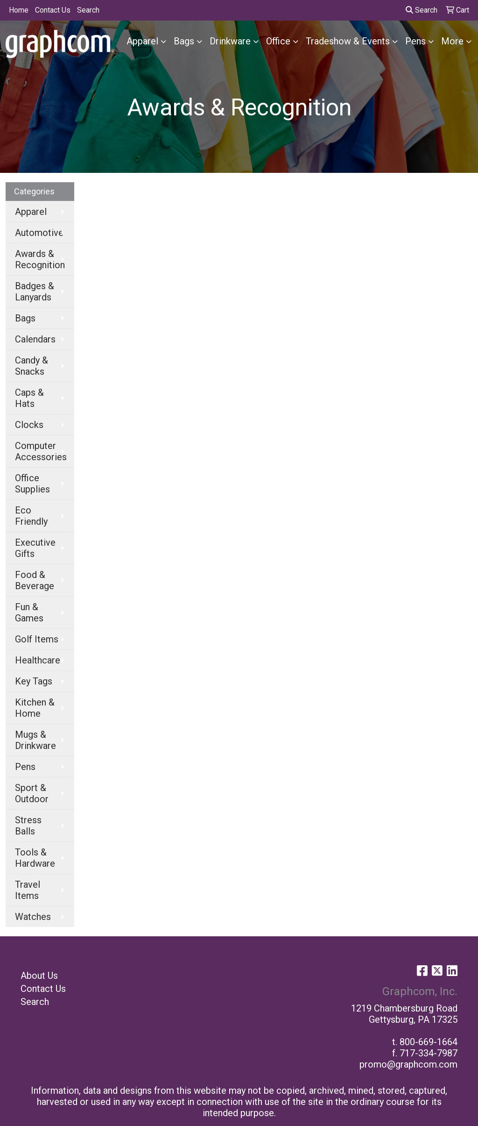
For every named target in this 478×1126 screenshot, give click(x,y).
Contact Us (52, 10)
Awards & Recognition (40, 259)
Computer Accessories (41, 451)
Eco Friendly (31, 516)
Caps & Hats (29, 398)
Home (18, 10)
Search (88, 10)
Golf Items (36, 639)
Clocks (29, 424)
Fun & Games (29, 612)
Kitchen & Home (35, 708)
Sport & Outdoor (32, 793)
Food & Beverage (34, 580)
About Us (39, 975)
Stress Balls (28, 825)
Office (278, 41)
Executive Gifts (35, 548)
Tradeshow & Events (348, 41)
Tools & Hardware (35, 858)
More (452, 41)
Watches (33, 916)
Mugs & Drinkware (35, 740)
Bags (184, 41)
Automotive (39, 232)
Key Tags (33, 681)
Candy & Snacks (31, 366)
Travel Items (27, 890)
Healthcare (37, 660)
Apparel (142, 41)
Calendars (35, 339)
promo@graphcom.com (408, 1064)
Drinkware (230, 41)
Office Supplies (32, 483)
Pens (415, 41)
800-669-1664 (428, 1042)
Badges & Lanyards (34, 291)
